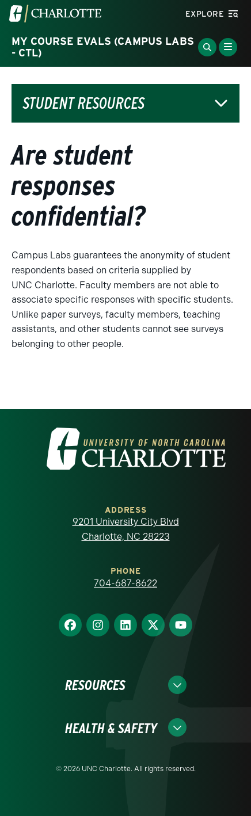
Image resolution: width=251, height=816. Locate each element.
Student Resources (83, 103)
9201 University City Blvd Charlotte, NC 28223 (126, 529)
